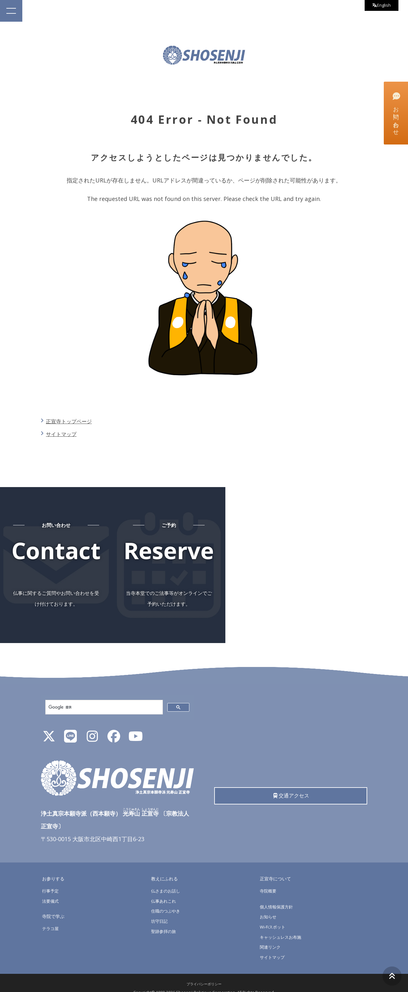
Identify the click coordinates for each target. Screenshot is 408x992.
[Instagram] (92, 728)
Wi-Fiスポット (274, 916)
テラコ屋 (51, 917)
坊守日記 (160, 910)
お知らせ (269, 906)
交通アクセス (291, 786)
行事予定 (51, 880)
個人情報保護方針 (277, 896)
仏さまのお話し (166, 880)
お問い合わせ (395, 112)
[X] (49, 728)
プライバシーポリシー (204, 973)
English (379, 6)
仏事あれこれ (164, 890)
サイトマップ (64, 434)
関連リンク (271, 936)
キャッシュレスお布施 (282, 926)
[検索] (103, 697)
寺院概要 (269, 880)
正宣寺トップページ (72, 421)
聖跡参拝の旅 (164, 920)
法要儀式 (51, 890)
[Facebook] (114, 728)
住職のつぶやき (166, 900)
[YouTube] (135, 728)
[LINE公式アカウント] (70, 728)
